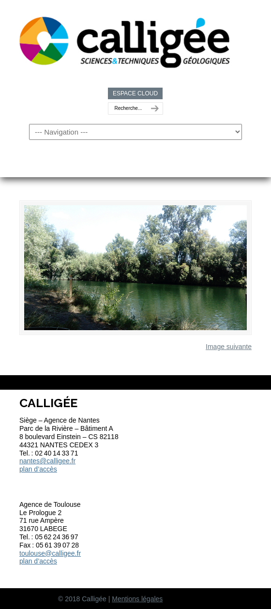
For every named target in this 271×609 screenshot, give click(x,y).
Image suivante (229, 346)
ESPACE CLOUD (135, 93)
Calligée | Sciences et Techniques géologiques (125, 39)
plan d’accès (38, 469)
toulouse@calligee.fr (50, 553)
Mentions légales (137, 599)
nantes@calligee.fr (47, 461)
